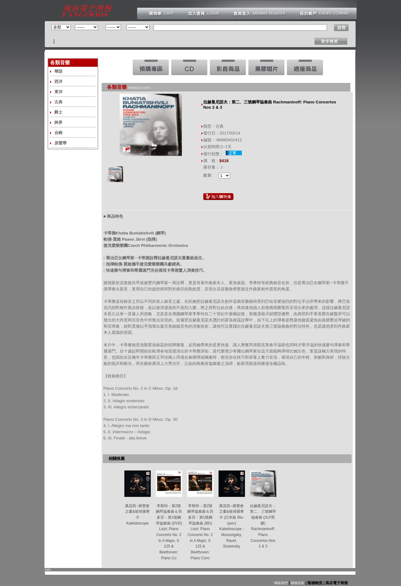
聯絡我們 (281, 583)
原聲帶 (60, 143)
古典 (58, 102)
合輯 (58, 132)
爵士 (58, 112)
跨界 (58, 122)
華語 (58, 71)
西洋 (58, 81)
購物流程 (297, 583)
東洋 (58, 91)
